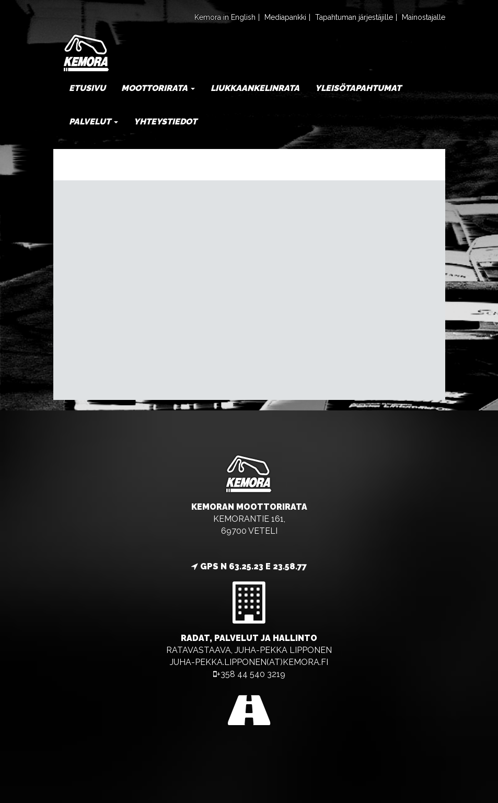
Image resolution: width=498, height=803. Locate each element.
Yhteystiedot (165, 122)
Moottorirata (158, 88)
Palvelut (93, 122)
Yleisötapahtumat (358, 88)
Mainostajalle (423, 17)
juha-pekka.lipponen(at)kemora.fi (249, 662)
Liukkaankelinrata (255, 88)
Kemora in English (225, 17)
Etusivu (87, 88)
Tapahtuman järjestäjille (354, 17)
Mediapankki (285, 17)
